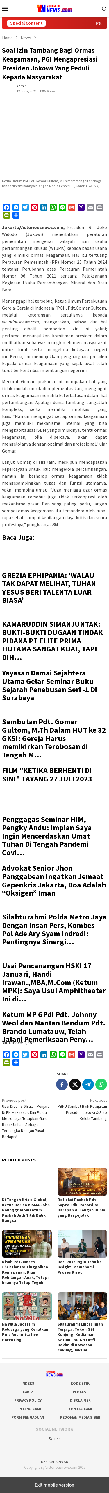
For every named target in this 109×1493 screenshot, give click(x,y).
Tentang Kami (28, 1409)
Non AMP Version (54, 1462)
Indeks (27, 1383)
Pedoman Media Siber (80, 1417)
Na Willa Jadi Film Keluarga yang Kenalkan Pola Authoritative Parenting (25, 1331)
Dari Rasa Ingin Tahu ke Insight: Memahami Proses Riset (80, 1267)
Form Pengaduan (28, 1417)
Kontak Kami (80, 1409)
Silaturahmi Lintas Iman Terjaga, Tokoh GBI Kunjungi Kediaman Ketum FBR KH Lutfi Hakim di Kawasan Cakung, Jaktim (80, 1337)
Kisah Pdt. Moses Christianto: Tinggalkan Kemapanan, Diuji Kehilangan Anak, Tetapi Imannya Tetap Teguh (25, 1272)
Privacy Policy (28, 1400)
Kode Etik (80, 1383)
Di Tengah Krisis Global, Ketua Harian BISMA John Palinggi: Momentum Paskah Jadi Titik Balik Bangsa (26, 1210)
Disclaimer (80, 1400)
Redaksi (80, 1392)
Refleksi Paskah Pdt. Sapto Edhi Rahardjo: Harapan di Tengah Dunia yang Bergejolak (81, 1207)
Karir (28, 1392)
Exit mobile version (54, 1485)
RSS (54, 1438)
